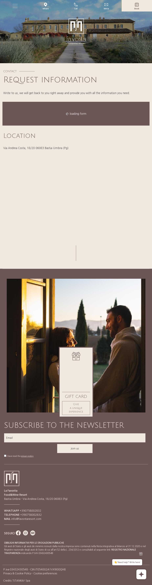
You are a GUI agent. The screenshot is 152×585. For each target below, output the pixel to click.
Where (45, 6)
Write (106, 6)
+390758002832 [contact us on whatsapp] (22, 510)
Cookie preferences (45, 573)
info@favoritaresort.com (26, 519)
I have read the (20, 456)
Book (136, 6)
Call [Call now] (76, 6)
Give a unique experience (76, 408)
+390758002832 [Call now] (23, 514)
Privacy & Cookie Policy (17, 573)
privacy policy (27, 456)
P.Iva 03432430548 (15, 569)
